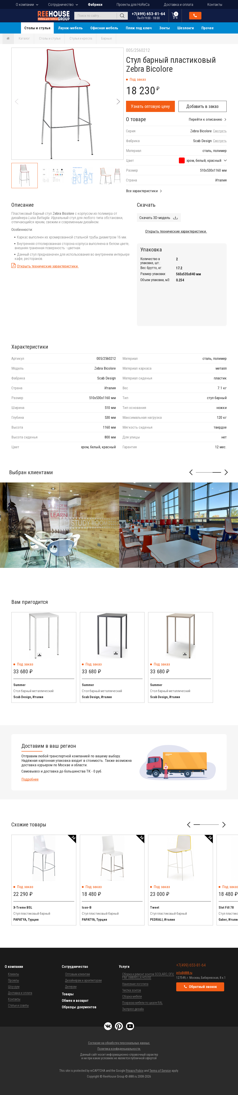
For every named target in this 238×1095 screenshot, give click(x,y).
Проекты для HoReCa (133, 4)
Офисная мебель (104, 28)
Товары (68, 994)
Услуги (124, 966)
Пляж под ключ (139, 28)
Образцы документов (79, 1007)
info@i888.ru (184, 973)
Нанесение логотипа (135, 984)
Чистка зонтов (131, 990)
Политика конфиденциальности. (119, 1049)
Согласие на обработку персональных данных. (119, 1043)
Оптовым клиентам (77, 974)
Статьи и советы (18, 1005)
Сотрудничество (61, 4)
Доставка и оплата (178, 4)
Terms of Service (160, 1070)
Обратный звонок (195, 15)
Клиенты (13, 974)
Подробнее (30, 779)
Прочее (207, 28)
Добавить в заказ (202, 106)
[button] (118, 101)
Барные (106, 38)
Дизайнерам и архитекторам (83, 980)
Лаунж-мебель (70, 28)
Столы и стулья (37, 28)
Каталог (24, 38)
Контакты (214, 4)
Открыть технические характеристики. (48, 266)
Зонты (164, 28)
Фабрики (95, 4)
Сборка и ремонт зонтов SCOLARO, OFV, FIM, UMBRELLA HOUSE (148, 975)
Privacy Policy (134, 1070)
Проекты (13, 980)
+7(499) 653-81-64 (148, 15)
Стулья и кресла (81, 38)
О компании (25, 4)
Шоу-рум (13, 986)
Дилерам (71, 986)
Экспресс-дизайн (133, 1009)
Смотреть (220, 131)
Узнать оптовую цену (150, 106)
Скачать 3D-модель (154, 217)
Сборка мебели (132, 996)
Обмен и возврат (75, 1000)
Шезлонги (185, 28)
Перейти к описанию (205, 119)
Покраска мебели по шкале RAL (142, 1002)
